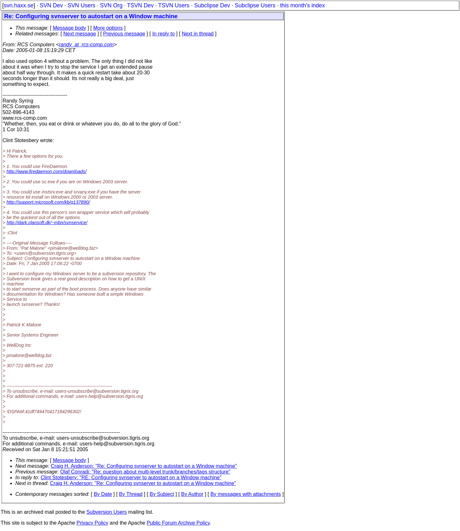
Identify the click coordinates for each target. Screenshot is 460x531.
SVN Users (81, 5)
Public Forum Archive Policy (178, 523)
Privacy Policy (92, 523)
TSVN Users (173, 5)
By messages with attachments (246, 494)
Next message (79, 33)
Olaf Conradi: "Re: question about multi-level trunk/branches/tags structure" (145, 471)
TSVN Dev (140, 5)
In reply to (163, 33)
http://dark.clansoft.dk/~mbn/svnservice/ (46, 222)
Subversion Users (107, 512)
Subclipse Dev (212, 5)
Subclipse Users (255, 5)
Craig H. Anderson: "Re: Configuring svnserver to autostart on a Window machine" (144, 466)
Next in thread (198, 33)
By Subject (162, 494)
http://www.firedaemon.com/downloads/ (46, 171)
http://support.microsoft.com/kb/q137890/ (48, 202)
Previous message (124, 33)
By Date (103, 494)
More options (108, 28)
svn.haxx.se (19, 5)
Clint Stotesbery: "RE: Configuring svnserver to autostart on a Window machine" (131, 477)
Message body (69, 28)
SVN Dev (51, 5)
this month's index (302, 5)
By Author (192, 494)
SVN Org (111, 5)
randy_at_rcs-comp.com (86, 44)
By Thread (131, 494)
